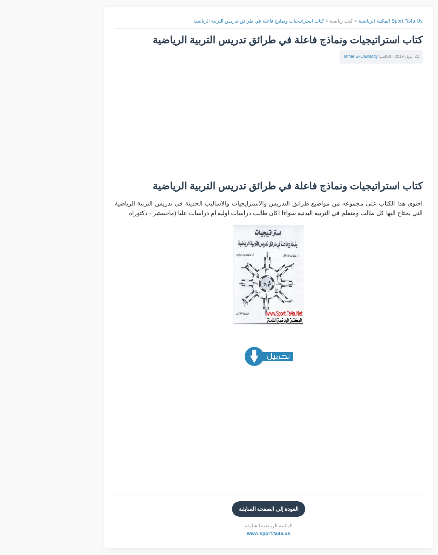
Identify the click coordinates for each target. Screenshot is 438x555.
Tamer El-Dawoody (310, 56)
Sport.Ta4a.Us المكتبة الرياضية (341, 21)
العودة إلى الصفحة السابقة (219, 509)
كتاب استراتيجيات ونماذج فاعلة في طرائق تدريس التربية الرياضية (209, 21)
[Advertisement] (219, 125)
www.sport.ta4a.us (219, 533)
